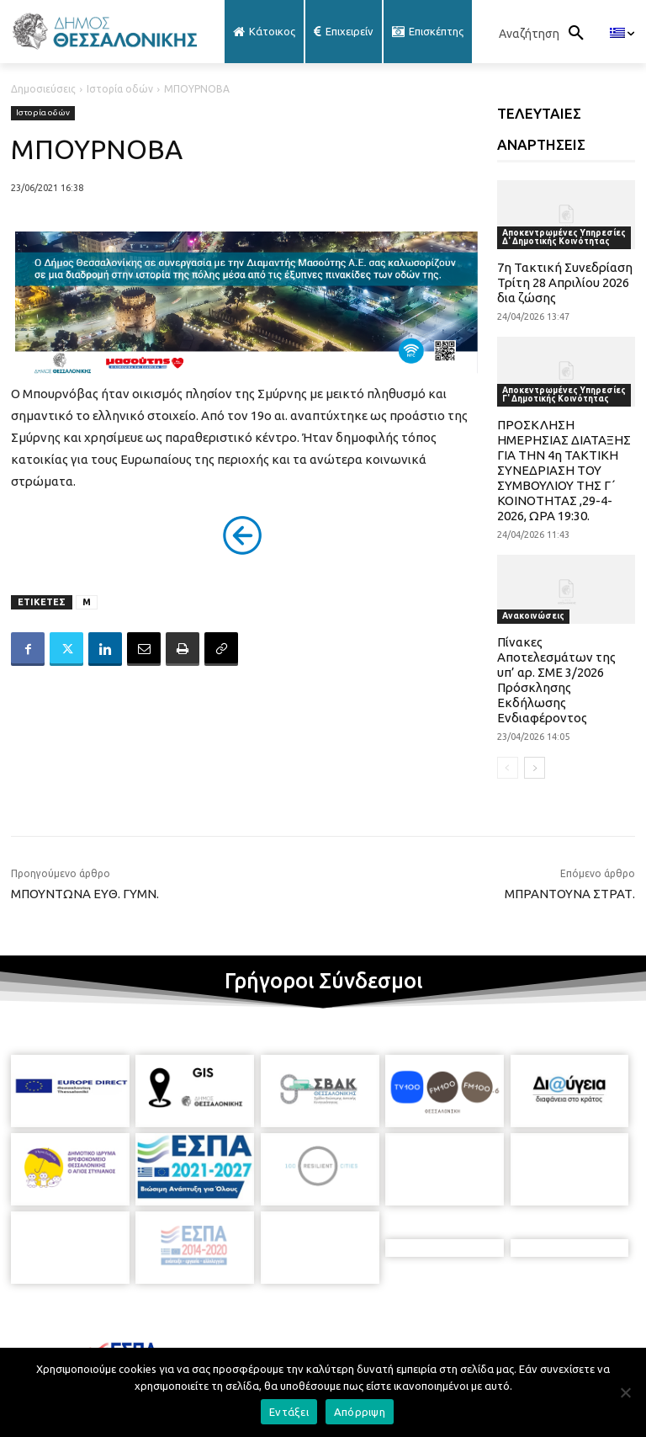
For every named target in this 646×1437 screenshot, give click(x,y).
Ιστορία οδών (120, 88)
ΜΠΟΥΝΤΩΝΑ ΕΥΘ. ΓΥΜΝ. (85, 893)
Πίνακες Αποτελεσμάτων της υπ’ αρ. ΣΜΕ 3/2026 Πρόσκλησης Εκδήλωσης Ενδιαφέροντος (556, 680)
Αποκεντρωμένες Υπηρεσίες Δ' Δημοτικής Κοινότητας (564, 237)
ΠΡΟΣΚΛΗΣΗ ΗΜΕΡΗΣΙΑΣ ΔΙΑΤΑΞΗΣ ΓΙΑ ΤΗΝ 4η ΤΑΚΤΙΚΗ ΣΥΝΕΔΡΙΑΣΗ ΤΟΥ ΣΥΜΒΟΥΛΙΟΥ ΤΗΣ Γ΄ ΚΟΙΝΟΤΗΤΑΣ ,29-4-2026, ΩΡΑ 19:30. (564, 470)
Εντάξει (289, 1412)
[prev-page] (507, 768)
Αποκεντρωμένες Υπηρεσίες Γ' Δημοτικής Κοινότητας (564, 394)
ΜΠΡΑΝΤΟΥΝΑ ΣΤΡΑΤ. (570, 893)
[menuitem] (622, 33)
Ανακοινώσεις (533, 615)
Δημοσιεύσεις (43, 88)
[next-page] (534, 768)
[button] (546, 34)
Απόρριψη (359, 1412)
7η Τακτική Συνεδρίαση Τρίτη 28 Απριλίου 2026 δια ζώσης (565, 282)
